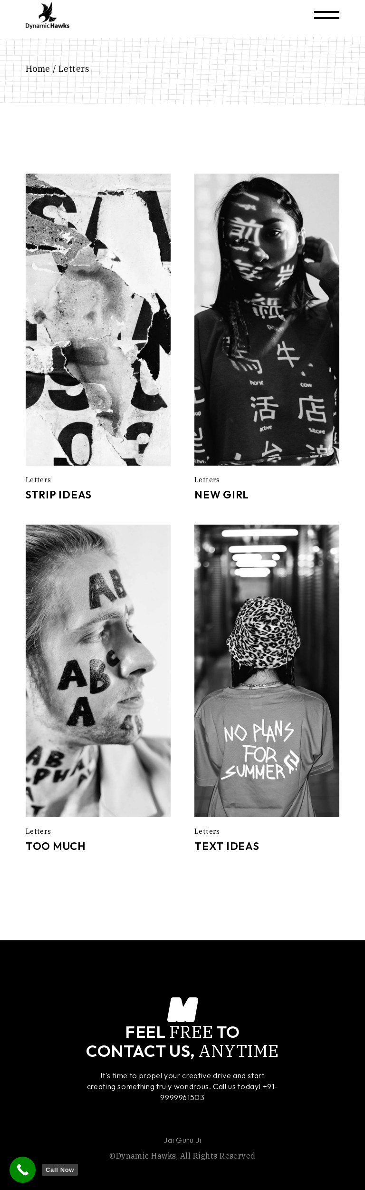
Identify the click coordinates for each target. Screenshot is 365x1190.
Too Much (56, 846)
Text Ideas (226, 846)
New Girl (221, 494)
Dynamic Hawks (146, 1156)
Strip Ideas (59, 494)
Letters (38, 479)
